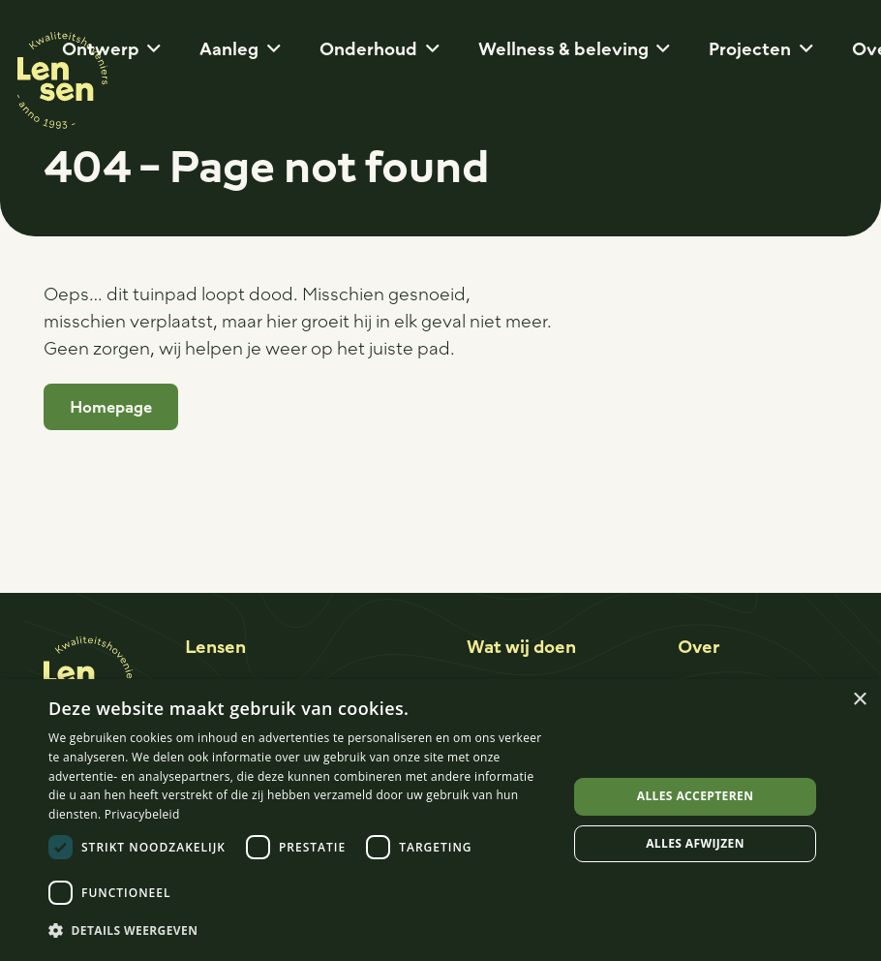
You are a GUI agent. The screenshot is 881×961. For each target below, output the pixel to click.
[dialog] (440, 820)
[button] (150, 48)
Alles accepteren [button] (695, 796)
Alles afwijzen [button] (695, 843)
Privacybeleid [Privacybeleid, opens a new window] (142, 814)
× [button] (859, 700)
